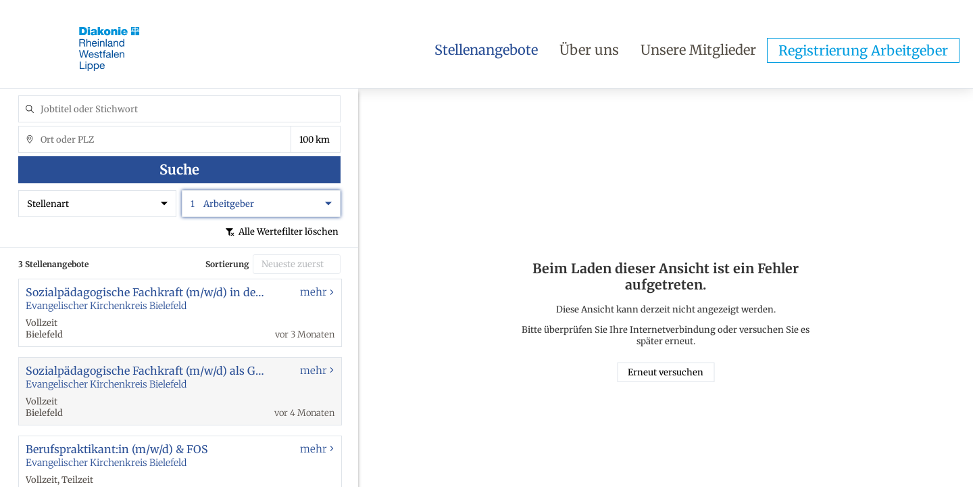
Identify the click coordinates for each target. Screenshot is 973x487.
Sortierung (227, 264)
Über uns (589, 49)
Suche (179, 169)
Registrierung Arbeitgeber (863, 50)
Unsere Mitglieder (698, 49)
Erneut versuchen (665, 372)
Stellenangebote (486, 49)
